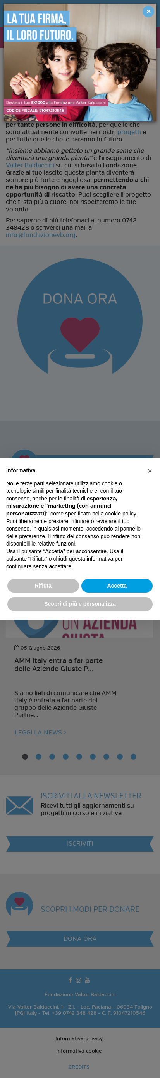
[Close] (148, 11)
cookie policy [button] (120, 513)
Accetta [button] (117, 586)
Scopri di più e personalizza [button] (79, 604)
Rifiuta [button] (43, 586)
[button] (150, 471)
